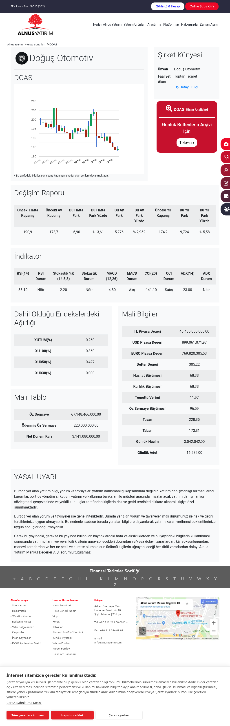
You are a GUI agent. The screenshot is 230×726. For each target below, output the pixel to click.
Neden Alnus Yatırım (107, 24)
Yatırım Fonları (61, 643)
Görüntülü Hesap (168, 6)
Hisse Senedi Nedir (64, 611)
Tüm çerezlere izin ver (27, 715)
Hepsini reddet (72, 715)
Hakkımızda (189, 24)
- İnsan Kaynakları (21, 638)
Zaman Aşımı (209, 24)
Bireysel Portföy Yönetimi (68, 632)
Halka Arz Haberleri (64, 654)
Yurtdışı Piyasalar (62, 638)
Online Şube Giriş (202, 6)
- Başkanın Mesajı (21, 621)
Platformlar (171, 24)
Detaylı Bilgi (187, 87)
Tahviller (58, 627)
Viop (55, 616)
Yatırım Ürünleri (134, 24)
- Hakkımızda (18, 611)
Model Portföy (61, 648)
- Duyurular (17, 632)
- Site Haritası (19, 605)
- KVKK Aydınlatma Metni (26, 643)
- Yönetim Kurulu (21, 616)
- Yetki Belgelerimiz (22, 627)
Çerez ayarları (119, 715)
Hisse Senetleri (62, 605)
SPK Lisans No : (28, 6)
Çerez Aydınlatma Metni (24, 703)
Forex (56, 621)
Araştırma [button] (154, 24)
